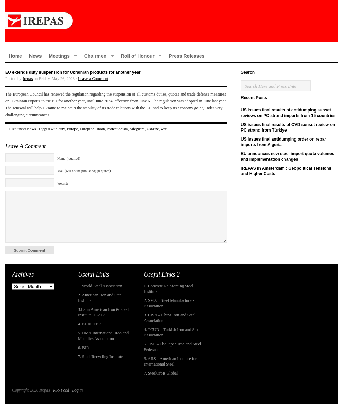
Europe (72, 129)
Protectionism (117, 129)
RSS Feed (61, 390)
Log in (77, 390)
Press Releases (186, 56)
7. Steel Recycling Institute (100, 356)
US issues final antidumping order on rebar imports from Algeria (283, 142)
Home (15, 56)
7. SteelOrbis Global (161, 373)
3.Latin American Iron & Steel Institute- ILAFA (103, 312)
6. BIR (83, 347)
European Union (92, 129)
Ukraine (153, 129)
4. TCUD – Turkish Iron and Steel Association (172, 332)
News (35, 56)
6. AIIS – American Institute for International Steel (170, 361)
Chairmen (97, 56)
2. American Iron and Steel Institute (100, 298)
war (164, 129)
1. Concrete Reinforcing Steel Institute (168, 289)
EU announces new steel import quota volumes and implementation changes (287, 156)
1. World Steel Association (100, 286)
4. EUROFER (89, 324)
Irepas (28, 78)
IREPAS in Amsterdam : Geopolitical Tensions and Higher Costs (286, 171)
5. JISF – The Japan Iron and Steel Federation (172, 347)
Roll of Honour (139, 56)
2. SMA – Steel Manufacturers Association (169, 303)
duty (62, 129)
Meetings (61, 56)
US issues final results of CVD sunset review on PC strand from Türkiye (288, 127)
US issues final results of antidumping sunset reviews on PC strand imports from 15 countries (288, 113)
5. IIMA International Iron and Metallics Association (103, 336)
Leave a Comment (93, 78)
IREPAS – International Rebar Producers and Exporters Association (171, 21)
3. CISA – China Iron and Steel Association (170, 318)
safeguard (137, 129)
